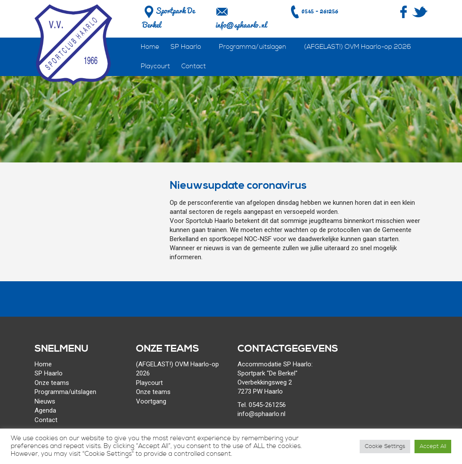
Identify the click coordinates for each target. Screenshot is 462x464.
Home (150, 47)
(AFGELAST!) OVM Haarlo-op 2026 (357, 47)
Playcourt (155, 66)
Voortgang (151, 401)
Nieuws (45, 401)
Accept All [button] (433, 446)
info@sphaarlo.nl (240, 25)
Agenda (45, 410)
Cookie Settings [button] (385, 446)
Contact (193, 66)
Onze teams (52, 383)
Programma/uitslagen (252, 47)
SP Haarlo (186, 47)
